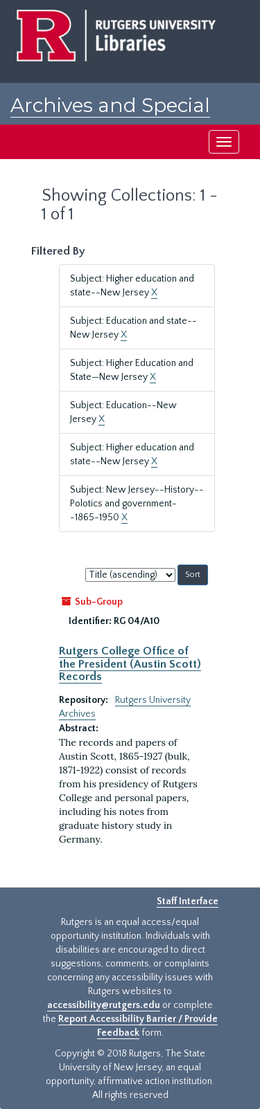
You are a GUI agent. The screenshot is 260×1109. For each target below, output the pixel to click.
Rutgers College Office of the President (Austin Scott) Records (130, 664)
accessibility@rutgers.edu (103, 1005)
